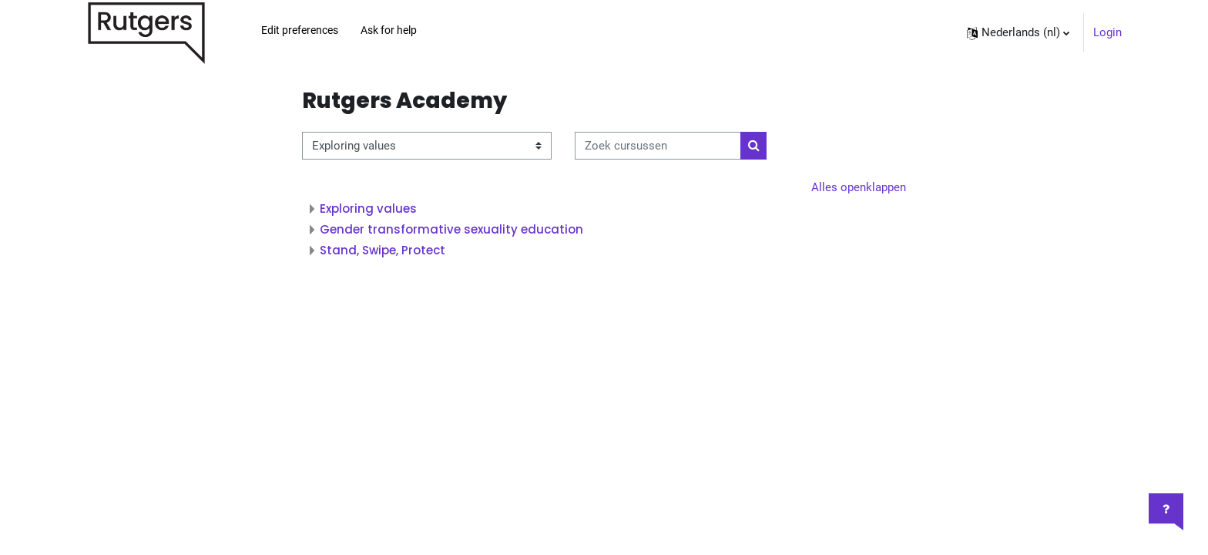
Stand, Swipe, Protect (382, 250)
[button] (1018, 32)
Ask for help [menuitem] (389, 30)
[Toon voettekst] (1166, 511)
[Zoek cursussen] (658, 146)
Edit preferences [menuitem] (299, 30)
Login (1107, 32)
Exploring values (368, 208)
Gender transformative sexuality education (451, 229)
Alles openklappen (858, 187)
